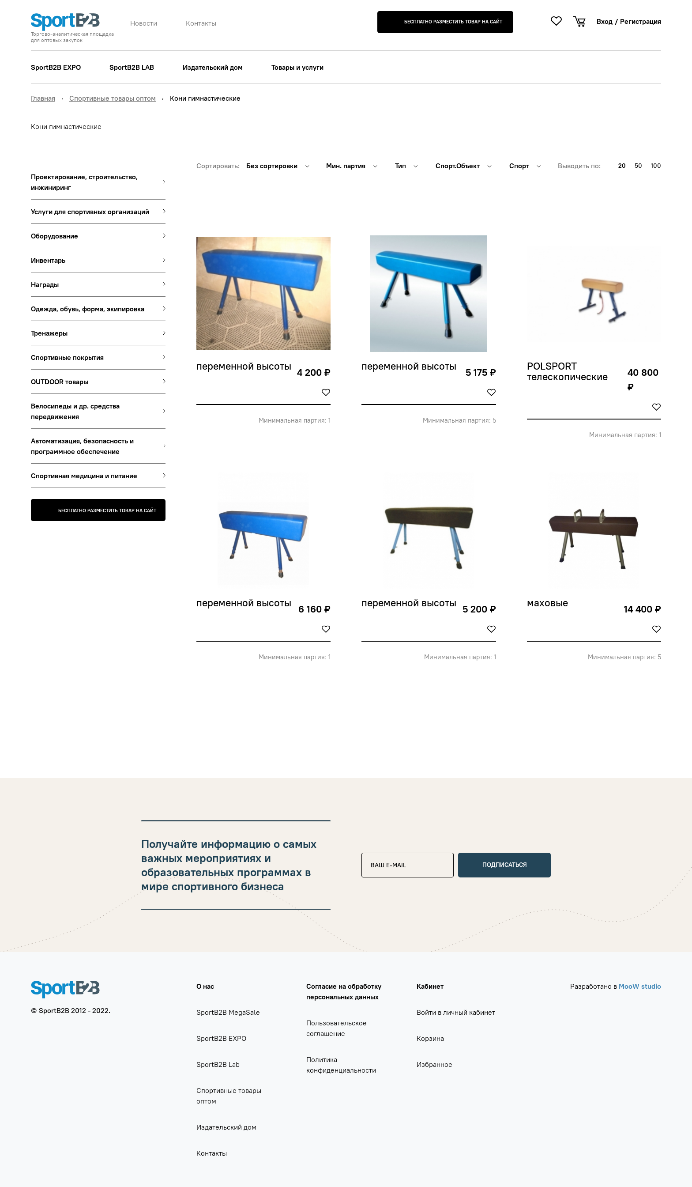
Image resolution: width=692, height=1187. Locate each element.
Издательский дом (213, 67)
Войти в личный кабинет (456, 1012)
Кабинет (430, 986)
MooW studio (640, 986)
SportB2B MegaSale (228, 1012)
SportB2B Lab (218, 1064)
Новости (143, 23)
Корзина (430, 1038)
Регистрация (640, 21)
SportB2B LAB (131, 67)
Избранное (434, 1064)
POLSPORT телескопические (567, 372)
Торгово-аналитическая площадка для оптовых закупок (72, 37)
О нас (205, 986)
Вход (605, 21)
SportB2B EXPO (56, 67)
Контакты (201, 23)
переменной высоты (243, 366)
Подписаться (504, 865)
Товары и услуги (297, 67)
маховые (547, 603)
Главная (43, 98)
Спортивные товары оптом (112, 98)
